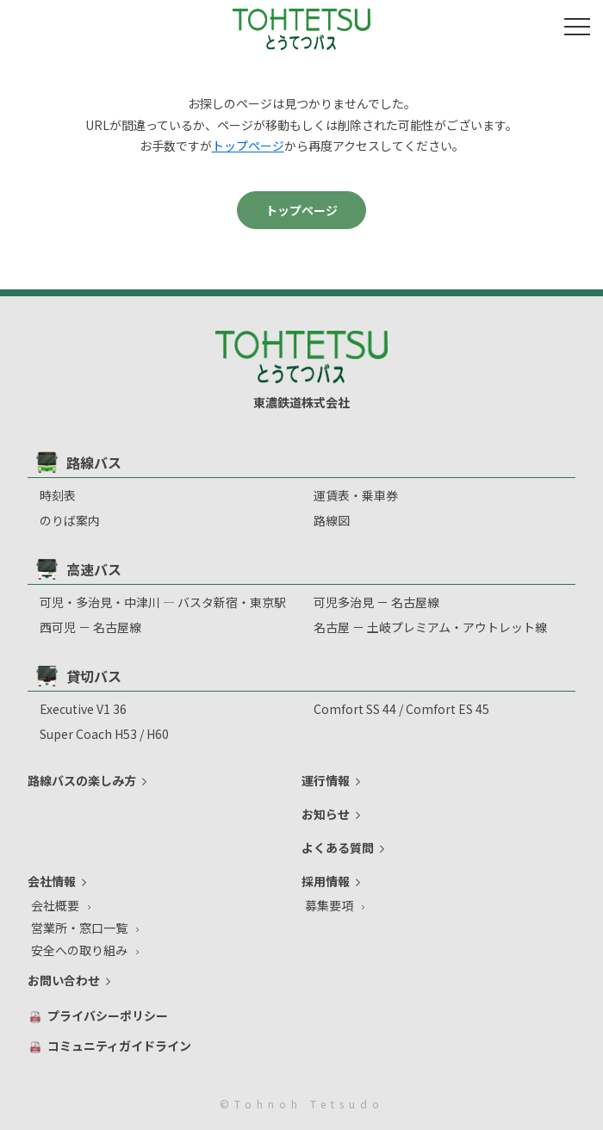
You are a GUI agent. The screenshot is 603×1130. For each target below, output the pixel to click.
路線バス (78, 462)
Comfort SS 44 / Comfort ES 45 (401, 708)
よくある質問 (338, 847)
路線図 (332, 520)
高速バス (78, 569)
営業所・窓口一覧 (79, 927)
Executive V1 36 (83, 708)
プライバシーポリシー (107, 1015)
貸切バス (78, 675)
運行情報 (326, 780)
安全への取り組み (79, 950)
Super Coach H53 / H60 (104, 733)
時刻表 (58, 495)
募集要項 (329, 905)
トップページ (248, 145)
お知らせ (326, 814)
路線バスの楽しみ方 (82, 780)
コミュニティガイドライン (119, 1045)
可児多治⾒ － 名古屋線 (376, 602)
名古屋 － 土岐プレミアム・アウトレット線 (430, 627)
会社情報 (52, 881)
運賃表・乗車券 (356, 495)
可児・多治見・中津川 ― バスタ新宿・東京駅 (163, 602)
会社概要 (55, 905)
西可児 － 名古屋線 (90, 627)
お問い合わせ (64, 980)
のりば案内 (70, 520)
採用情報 (326, 881)
